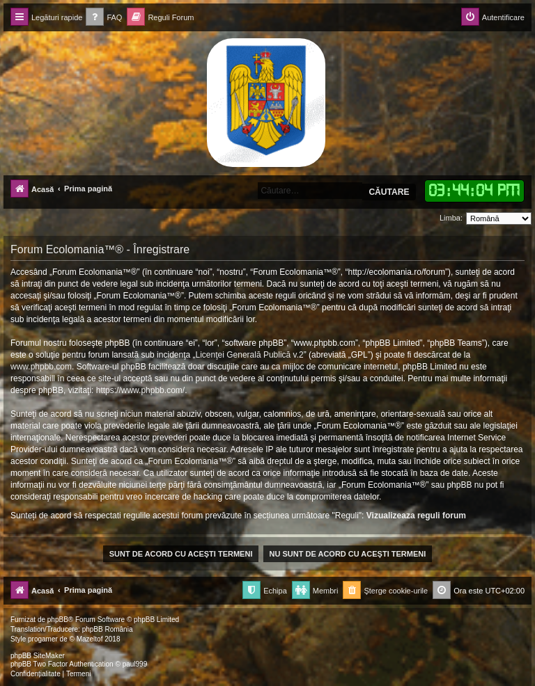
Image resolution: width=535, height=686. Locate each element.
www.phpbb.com (41, 367)
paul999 (135, 664)
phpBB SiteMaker (37, 656)
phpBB (57, 619)
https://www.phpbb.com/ (140, 390)
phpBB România (107, 629)
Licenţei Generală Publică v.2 (250, 355)
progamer (43, 639)
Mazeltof (90, 639)
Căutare (389, 192)
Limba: (451, 218)
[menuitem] (104, 18)
